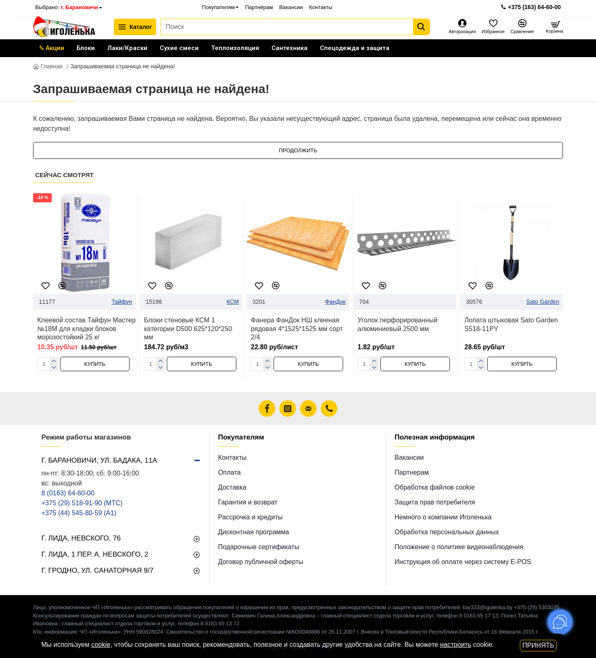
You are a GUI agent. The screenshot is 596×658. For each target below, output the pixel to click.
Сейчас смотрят (64, 174)
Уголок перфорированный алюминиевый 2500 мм (397, 324)
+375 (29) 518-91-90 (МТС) (82, 503)
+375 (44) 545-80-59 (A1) (78, 512)
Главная (47, 66)
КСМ (232, 301)
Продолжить (298, 150)
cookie (100, 644)
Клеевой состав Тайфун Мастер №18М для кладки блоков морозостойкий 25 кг (86, 329)
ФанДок (335, 301)
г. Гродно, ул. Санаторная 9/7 (97, 570)
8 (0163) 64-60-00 (67, 493)
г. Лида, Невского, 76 (81, 538)
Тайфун (121, 301)
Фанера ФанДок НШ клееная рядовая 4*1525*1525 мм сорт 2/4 (297, 329)
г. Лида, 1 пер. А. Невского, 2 (94, 554)
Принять (538, 645)
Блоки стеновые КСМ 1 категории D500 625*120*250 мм (188, 329)
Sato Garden (542, 301)
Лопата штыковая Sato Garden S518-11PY (511, 324)
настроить (455, 644)
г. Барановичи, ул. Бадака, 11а (99, 460)
